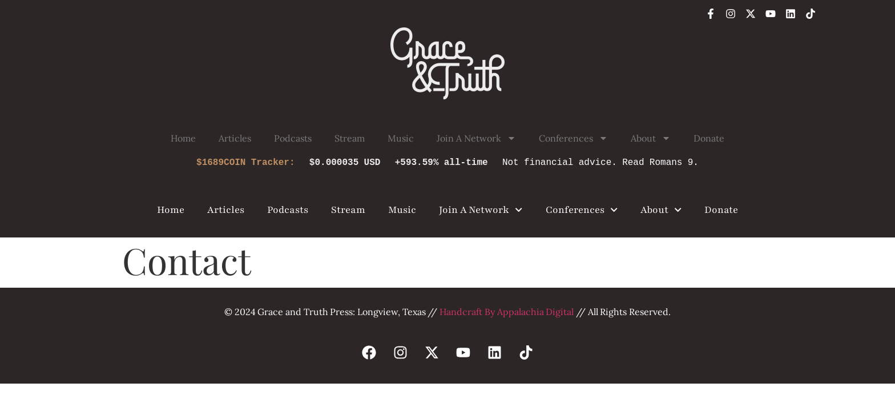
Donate (709, 138)
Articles (235, 138)
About (651, 138)
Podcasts (293, 138)
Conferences (573, 138)
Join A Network (476, 138)
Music (401, 138)
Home (183, 138)
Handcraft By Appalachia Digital (507, 311)
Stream (349, 138)
